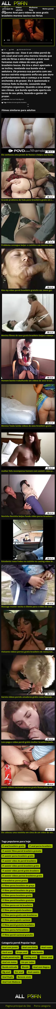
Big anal (21, 99)
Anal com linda (14, 99)
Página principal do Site (7, 8)
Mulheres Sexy (33, 8)
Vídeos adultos (19, 8)
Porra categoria (42, 1005)
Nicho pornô (48, 9)
